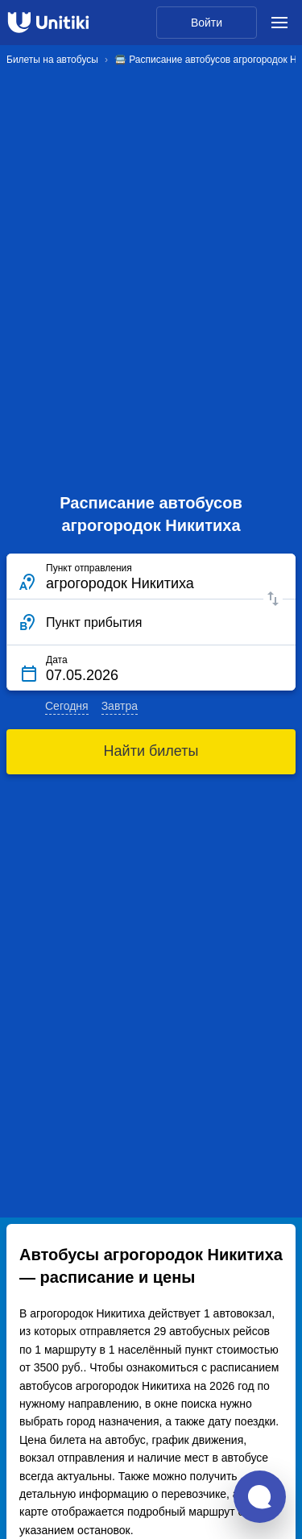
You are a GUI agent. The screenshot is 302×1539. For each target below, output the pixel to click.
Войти (206, 22)
